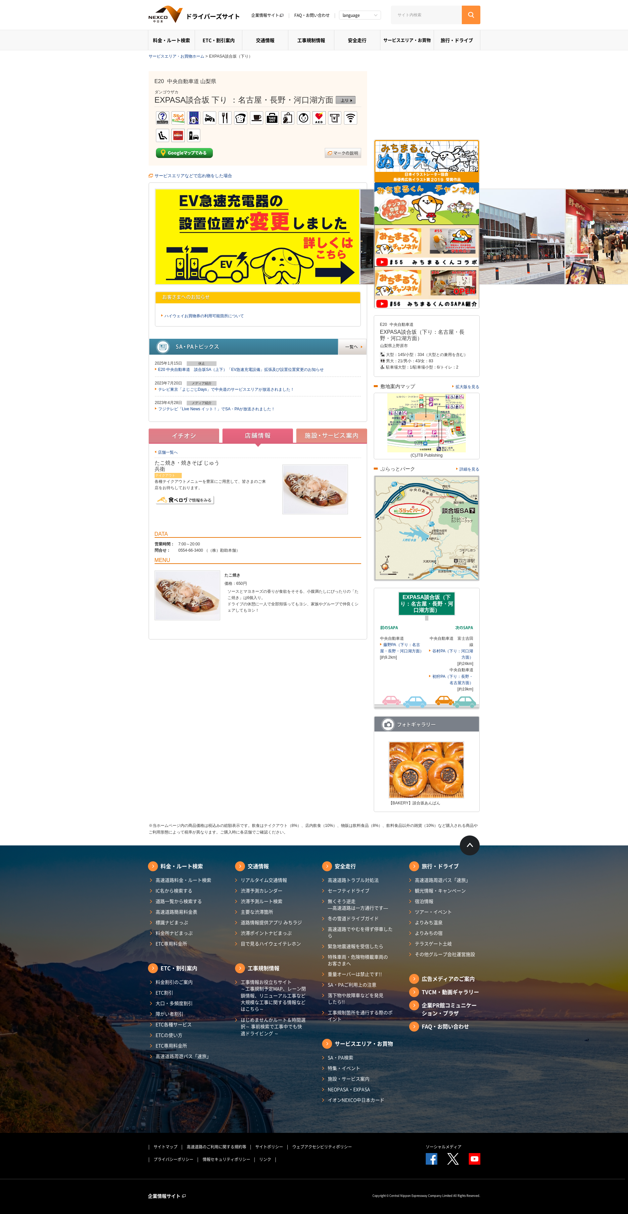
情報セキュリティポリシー (226, 1159)
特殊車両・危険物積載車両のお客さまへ (358, 960)
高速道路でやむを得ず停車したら (360, 932)
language (351, 15)
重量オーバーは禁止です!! (355, 974)
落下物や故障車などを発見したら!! (355, 998)
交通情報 (265, 40)
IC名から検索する (174, 890)
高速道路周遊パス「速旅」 (183, 1056)
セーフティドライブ (348, 890)
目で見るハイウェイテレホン (271, 943)
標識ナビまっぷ (172, 922)
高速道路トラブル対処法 (353, 880)
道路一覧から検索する (179, 901)
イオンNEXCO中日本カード (356, 1099)
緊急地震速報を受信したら (355, 946)
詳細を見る (469, 469)
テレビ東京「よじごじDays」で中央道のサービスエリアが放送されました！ (226, 389)
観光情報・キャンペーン (440, 890)
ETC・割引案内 (219, 40)
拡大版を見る (467, 386)
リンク (265, 1159)
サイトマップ (165, 1147)
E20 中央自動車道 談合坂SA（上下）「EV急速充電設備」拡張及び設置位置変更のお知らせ (241, 369)
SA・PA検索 (340, 1057)
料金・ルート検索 (171, 40)
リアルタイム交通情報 (264, 880)
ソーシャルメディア (443, 1147)
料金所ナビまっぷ (174, 933)
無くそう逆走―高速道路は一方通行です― (358, 904)
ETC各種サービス (174, 1024)
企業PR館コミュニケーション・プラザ (449, 1009)
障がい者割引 (169, 1013)
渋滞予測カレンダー (261, 890)
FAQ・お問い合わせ (312, 15)
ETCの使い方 (169, 1035)
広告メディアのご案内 (448, 979)
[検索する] (471, 15)
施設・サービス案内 (348, 1078)
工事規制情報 (311, 40)
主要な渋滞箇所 (257, 911)
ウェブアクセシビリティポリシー (322, 1147)
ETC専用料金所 (171, 943)
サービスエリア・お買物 (407, 40)
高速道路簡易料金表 (176, 911)
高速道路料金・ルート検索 (183, 880)
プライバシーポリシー (173, 1159)
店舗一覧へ (168, 452)
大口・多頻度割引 (174, 1003)
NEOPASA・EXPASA (349, 1089)
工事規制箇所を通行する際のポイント (360, 1015)
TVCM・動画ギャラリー (450, 992)
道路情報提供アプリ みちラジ (271, 922)
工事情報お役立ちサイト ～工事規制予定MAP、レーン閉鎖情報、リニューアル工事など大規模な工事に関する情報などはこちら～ (273, 995)
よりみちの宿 (429, 933)
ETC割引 (164, 992)
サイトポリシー (269, 1147)
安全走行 (357, 40)
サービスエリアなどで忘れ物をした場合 (193, 175)
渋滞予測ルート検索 (261, 901)
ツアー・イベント (433, 911)
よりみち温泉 (429, 922)
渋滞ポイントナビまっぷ (266, 933)
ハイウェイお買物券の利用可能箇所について (204, 316)
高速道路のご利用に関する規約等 (216, 1147)
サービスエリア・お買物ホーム (176, 56)
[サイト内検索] (426, 15)
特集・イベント (344, 1068)
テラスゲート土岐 (433, 943)
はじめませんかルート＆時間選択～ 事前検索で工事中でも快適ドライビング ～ (273, 1026)
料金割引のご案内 (174, 982)
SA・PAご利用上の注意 (352, 984)
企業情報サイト (267, 15)
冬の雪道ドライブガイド (353, 918)
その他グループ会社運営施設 (445, 954)
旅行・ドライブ (457, 40)
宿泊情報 (424, 901)
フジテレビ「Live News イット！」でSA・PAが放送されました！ (216, 409)
